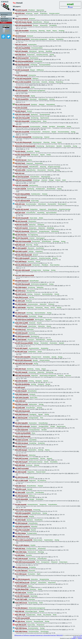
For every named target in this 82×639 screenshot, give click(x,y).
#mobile (32, 545)
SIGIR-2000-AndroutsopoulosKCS (25, 562)
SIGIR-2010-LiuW (20, 244)
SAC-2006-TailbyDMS (21, 423)
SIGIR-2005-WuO (20, 465)
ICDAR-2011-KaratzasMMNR (23, 180)
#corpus (35, 25)
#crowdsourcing (37, 137)
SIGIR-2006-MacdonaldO (22, 411)
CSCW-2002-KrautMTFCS (22, 526)
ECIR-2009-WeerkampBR (22, 284)
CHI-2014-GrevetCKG (21, 107)
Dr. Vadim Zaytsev (77, 635)
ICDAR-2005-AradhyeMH (22, 426)
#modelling (40, 212)
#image (51, 180)
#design (44, 126)
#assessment (32, 552)
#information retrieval (35, 461)
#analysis (34, 104)
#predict (59, 146)
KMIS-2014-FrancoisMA (22, 126)
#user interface (54, 265)
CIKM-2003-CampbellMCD (23, 513)
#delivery (35, 78)
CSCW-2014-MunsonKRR (22, 118)
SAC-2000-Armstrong (21, 567)
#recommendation (37, 48)
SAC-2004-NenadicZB (21, 496)
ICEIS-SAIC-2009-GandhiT (22, 270)
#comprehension (45, 114)
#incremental (41, 170)
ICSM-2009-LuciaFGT (21, 251)
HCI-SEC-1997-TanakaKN (22, 596)
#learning (42, 30)
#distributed (33, 51)
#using (52, 54)
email (71, 7)
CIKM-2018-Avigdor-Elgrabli (23, 22)
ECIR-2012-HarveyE (21, 160)
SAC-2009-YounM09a (21, 316)
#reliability (32, 567)
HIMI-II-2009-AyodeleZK (22, 258)
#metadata (46, 357)
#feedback (31, 10)
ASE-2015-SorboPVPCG (22, 99)
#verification (40, 248)
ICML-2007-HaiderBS (21, 372)
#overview (32, 570)
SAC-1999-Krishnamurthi (22, 579)
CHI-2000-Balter (20, 555)
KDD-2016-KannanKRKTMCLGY (24, 61)
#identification (37, 22)
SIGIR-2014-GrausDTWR (22, 131)
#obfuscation (33, 404)
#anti (37, 562)
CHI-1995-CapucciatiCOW (22, 618)
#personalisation (51, 212)
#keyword (54, 562)
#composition (31, 290)
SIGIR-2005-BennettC (21, 455)
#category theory (36, 121)
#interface (33, 589)
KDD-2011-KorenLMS (21, 221)
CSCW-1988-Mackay (21, 628)
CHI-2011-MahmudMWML (22, 194)
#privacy (51, 39)
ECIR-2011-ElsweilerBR (22, 218)
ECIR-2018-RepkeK (20, 36)
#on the (31, 297)
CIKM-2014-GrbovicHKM (22, 121)
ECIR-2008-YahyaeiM (21, 333)
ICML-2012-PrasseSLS (21, 166)
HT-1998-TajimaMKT (21, 586)
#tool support (62, 204)
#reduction (41, 443)
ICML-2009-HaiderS (21, 287)
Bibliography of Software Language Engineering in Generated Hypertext (35, 635)
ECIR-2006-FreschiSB (21, 404)
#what (41, 218)
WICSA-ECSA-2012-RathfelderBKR (25, 146)
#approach (29, 163)
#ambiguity (32, 414)
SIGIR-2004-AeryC (20, 485)
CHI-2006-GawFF (20, 387)
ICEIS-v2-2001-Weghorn (22, 545)
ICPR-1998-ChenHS (20, 592)
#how (44, 121)
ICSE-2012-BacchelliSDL (22, 176)
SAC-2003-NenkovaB (21, 523)
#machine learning (42, 54)
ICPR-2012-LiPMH (20, 170)
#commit (44, 82)
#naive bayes (63, 562)
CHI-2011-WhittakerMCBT (22, 200)
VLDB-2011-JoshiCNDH (21, 185)
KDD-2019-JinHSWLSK (21, 18)
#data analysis (37, 540)
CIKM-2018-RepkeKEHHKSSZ (23, 25)
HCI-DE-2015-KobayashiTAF (23, 78)
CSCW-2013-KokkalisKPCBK (23, 137)
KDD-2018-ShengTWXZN (22, 39)
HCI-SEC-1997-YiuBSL (21, 599)
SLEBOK (73, 638)
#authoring (30, 188)
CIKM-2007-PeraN (20, 369)
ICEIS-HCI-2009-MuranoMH (23, 265)
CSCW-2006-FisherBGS (22, 397)
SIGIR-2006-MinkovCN (21, 414)
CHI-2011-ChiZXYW (20, 188)
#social (38, 261)
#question (34, 526)
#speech (49, 458)
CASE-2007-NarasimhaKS (22, 375)
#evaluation (36, 265)
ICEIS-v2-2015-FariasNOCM (23, 82)
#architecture (35, 336)
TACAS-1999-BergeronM (22, 582)
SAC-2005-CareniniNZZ (22, 468)
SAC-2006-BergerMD (21, 417)
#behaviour (34, 114)
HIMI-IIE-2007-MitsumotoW (23, 360)
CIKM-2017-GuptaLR (21, 44)
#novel (53, 307)
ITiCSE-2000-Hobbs (21, 552)
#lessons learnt (36, 357)
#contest (44, 180)
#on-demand (47, 614)
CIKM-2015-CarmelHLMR (22, 87)
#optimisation (32, 44)
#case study (36, 82)
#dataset (41, 104)
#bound (32, 70)
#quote (37, 151)
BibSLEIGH (60, 635)
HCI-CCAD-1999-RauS (21, 570)
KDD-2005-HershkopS (21, 443)
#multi (36, 13)
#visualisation (32, 391)
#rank (32, 87)
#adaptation (34, 209)
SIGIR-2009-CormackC (21, 297)
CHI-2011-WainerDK (21, 197)
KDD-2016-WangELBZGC (22, 64)
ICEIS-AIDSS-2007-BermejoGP (24, 363)
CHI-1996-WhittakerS (21, 608)
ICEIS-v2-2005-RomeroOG (22, 436)
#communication (35, 126)
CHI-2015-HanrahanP (21, 75)
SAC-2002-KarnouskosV (22, 536)
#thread (46, 22)
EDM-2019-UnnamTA (21, 10)
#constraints (45, 631)
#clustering (33, 30)
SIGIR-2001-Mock (20, 548)
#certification (39, 492)
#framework (42, 548)
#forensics (31, 248)
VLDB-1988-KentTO (20, 624)
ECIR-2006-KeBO (20, 407)
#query (54, 30)
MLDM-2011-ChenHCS (21, 224)
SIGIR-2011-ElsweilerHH (22, 231)
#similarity (40, 224)
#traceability (61, 126)
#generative (40, 10)
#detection (32, 224)
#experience (31, 54)
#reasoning (36, 509)
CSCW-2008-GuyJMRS (21, 323)
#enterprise (46, 131)
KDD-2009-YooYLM (20, 294)
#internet (29, 300)
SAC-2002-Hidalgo (20, 533)
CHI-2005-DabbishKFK (21, 429)
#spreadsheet (50, 104)
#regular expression (54, 166)
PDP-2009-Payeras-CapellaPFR (24, 319)
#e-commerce (42, 480)
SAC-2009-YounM (20, 312)
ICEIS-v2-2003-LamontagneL (23, 509)
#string (59, 307)
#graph (54, 131)
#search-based (40, 472)
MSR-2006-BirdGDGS (21, 381)
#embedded (32, 316)
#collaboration (40, 188)
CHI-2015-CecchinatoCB (22, 70)
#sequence (43, 504)
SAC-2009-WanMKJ (21, 304)
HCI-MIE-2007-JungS (21, 351)
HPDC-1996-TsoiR (20, 614)
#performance (44, 118)
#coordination (51, 188)
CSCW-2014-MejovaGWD (22, 114)
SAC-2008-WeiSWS (20, 339)
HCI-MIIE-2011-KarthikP (22, 209)
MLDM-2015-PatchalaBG (22, 95)
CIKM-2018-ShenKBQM (22, 30)
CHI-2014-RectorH (20, 111)
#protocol (48, 319)
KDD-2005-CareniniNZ (21, 439)
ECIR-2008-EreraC (20, 329)
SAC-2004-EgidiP (20, 492)
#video (49, 154)
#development (43, 99)
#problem (52, 126)
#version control (54, 13)
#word (59, 142)
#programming (44, 579)
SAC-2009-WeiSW (20, 307)
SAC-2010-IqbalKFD (21, 248)
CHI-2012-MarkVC (20, 151)
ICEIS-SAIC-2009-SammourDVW (24, 275)
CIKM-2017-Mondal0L (21, 51)
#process (68, 375)
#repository (43, 13)
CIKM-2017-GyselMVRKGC (22, 48)
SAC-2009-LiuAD (20, 300)
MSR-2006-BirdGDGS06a (22, 384)
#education (34, 579)
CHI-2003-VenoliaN (20, 504)
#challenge (33, 64)
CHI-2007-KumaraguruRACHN (24, 343)
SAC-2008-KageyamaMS (22, 336)
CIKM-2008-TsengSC (21, 326)
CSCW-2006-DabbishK (21, 394)
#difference (40, 70)
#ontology (56, 241)
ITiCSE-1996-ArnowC (21, 602)
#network (32, 18)
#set (41, 417)
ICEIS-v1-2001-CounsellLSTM (23, 540)
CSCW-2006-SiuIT (20, 401)
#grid (38, 574)
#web (64, 180)
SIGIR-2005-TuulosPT (21, 461)
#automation (38, 61)
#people (61, 343)
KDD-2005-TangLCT (21, 446)
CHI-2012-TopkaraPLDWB (22, 154)
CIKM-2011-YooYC (20, 212)
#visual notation (45, 360)
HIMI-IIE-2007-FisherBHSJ (22, 357)
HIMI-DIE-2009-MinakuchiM (23, 254)
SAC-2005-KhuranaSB (21, 477)
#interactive (44, 25)
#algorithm (30, 307)
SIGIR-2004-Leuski (20, 489)
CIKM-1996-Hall (19, 611)
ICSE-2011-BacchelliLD (21, 238)
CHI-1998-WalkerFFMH (22, 589)
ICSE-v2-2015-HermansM (22, 104)
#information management (39, 39)
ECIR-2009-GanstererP (22, 280)
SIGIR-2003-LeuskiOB (21, 516)
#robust (57, 180)
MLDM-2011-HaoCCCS (21, 228)
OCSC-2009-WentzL (21, 261)
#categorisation (36, 270)
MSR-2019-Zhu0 (20, 13)
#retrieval (32, 333)
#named (29, 111)
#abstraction (32, 326)
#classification (30, 170)
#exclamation (52, 204)
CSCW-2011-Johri (20, 204)
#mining (51, 82)
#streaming (49, 372)
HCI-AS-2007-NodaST (21, 348)
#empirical (29, 13)
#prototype (33, 596)
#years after (33, 397)
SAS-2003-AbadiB (20, 519)
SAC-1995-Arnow (20, 621)
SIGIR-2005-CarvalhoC (21, 458)
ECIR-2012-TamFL (20, 163)
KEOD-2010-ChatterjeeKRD (23, 241)
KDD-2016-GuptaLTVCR (22, 58)
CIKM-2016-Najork (20, 54)
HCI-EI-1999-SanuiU (21, 574)
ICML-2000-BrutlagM (21, 558)
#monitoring (34, 118)
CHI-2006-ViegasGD (21, 391)
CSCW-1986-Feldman (21, 631)
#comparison (45, 562)
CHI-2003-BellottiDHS (21, 499)
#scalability (53, 25)
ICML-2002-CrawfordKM (22, 530)
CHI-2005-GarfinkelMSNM (23, 433)
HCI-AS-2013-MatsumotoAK (23, 142)
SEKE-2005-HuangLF (21, 450)
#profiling (49, 51)
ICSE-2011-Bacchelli (21, 234)
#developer (33, 99)
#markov (60, 375)
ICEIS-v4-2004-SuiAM (21, 480)
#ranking (61, 30)
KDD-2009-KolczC (20, 290)
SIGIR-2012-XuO (19, 173)
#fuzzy (46, 307)
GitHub (80, 638)
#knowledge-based (31, 611)
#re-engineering (33, 234)
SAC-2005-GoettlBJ (20, 472)
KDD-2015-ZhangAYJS (21, 90)
